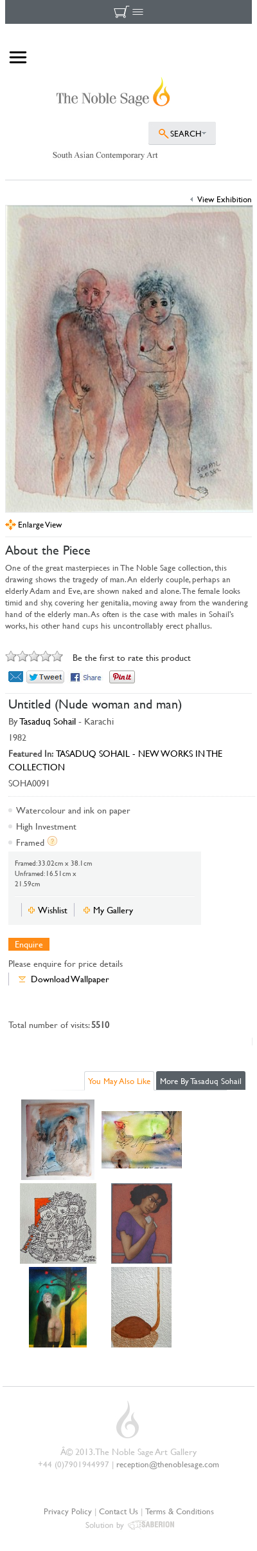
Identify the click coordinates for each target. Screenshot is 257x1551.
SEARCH (185, 133)
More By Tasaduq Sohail (201, 1081)
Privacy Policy (68, 1511)
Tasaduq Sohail (48, 721)
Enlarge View (40, 524)
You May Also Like (119, 1081)
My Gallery (113, 910)
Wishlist (52, 910)
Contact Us (118, 1511)
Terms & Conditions (179, 1511)
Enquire (29, 944)
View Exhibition (224, 199)
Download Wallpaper (70, 978)
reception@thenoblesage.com (167, 1464)
